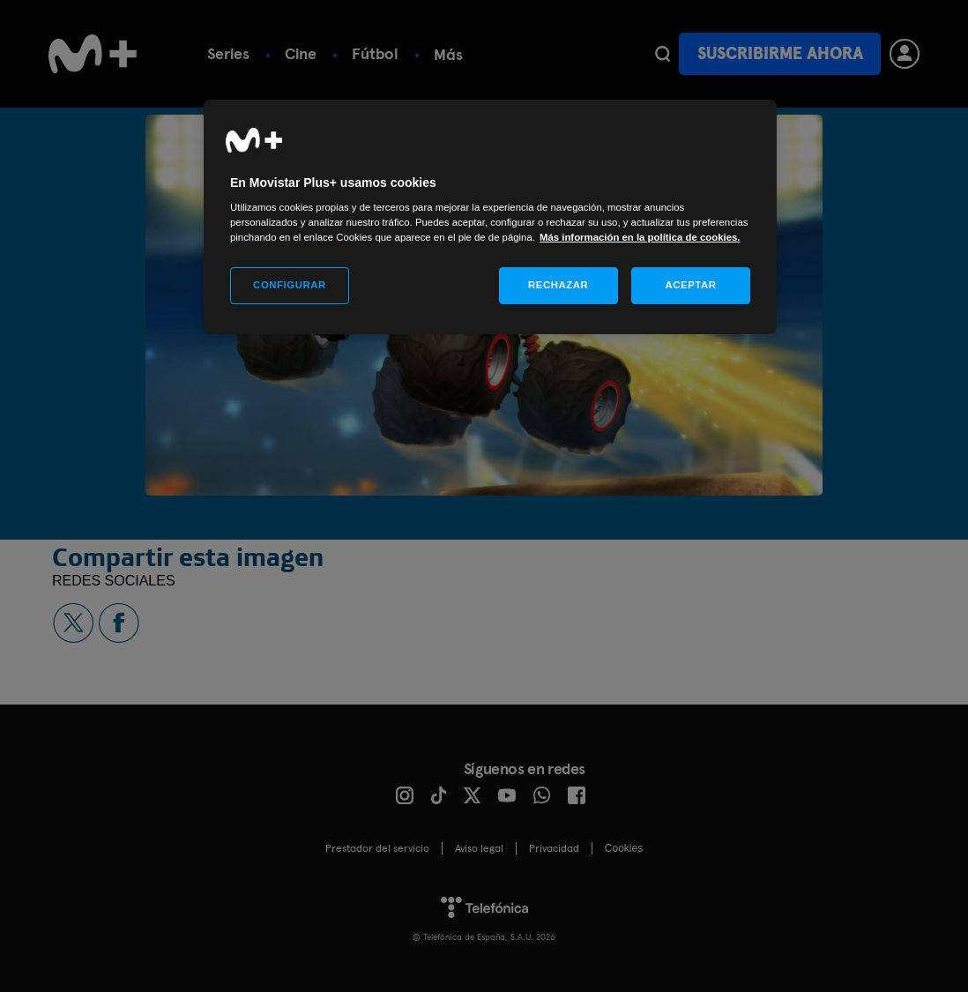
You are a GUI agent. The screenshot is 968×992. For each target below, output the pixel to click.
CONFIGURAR (289, 285)
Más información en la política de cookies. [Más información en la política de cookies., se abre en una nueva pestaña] (640, 237)
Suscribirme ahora (780, 53)
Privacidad (554, 848)
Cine (300, 53)
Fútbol (375, 53)
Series (228, 53)
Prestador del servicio (377, 848)
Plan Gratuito (482, 53)
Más (580, 54)
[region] (490, 217)
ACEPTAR (690, 285)
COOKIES (624, 848)
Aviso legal (479, 848)
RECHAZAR (558, 285)
